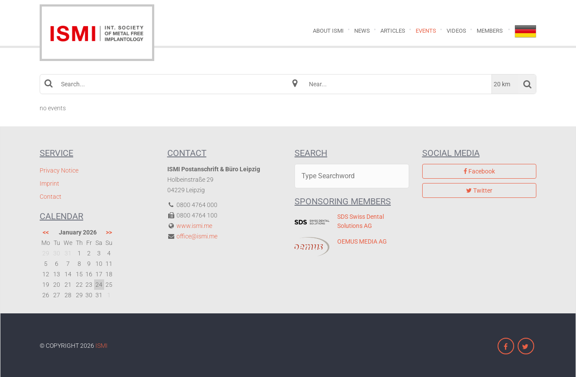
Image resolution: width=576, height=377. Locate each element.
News (362, 30)
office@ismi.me (196, 236)
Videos (456, 30)
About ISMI (328, 30)
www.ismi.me (194, 225)
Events (426, 30)
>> (109, 232)
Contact (50, 196)
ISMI (101, 345)
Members (490, 30)
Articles (392, 30)
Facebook (479, 171)
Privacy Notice (59, 170)
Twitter (479, 190)
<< (46, 232)
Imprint (49, 183)
